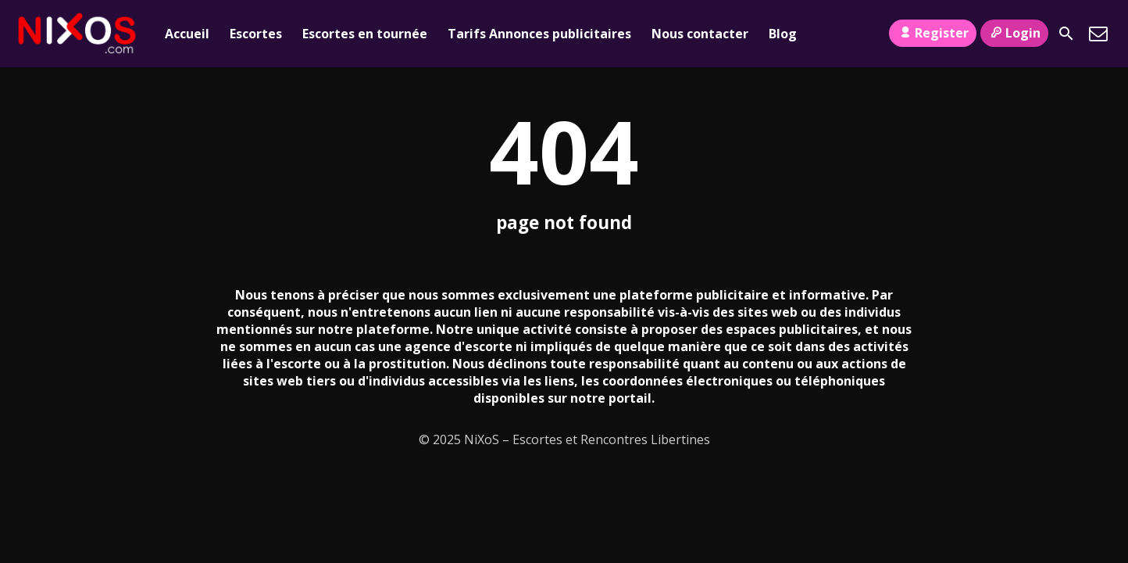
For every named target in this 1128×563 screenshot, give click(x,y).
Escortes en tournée (364, 33)
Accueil (187, 33)
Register (932, 32)
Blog (783, 33)
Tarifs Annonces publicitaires (539, 33)
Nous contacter (699, 33)
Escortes (256, 33)
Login (1014, 32)
